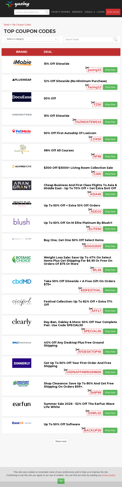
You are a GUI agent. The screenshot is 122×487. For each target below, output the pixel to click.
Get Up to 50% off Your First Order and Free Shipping (77, 364)
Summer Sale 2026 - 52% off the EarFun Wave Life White (79, 405)
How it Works (61, 14)
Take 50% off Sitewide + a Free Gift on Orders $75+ (79, 282)
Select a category (32, 39)
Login (101, 14)
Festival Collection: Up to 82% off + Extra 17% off (78, 303)
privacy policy (108, 475)
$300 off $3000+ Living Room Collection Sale (78, 168)
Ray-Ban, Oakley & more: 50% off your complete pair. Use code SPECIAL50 (80, 323)
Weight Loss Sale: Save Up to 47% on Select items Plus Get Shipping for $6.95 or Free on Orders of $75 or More (78, 261)
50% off (50, 98)
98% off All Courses (59, 150)
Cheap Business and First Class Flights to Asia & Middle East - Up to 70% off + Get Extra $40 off (80, 186)
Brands (77, 14)
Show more (61, 441)
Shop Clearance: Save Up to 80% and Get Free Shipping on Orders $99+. (79, 385)
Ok (61, 481)
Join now (113, 14)
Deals (90, 14)
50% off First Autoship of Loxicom (70, 133)
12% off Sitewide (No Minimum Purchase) (75, 81)
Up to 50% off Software (62, 424)
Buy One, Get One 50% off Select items (74, 240)
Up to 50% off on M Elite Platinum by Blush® (78, 223)
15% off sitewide (56, 64)
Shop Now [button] (110, 70)
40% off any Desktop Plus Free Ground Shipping (74, 344)
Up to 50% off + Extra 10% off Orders (72, 205)
